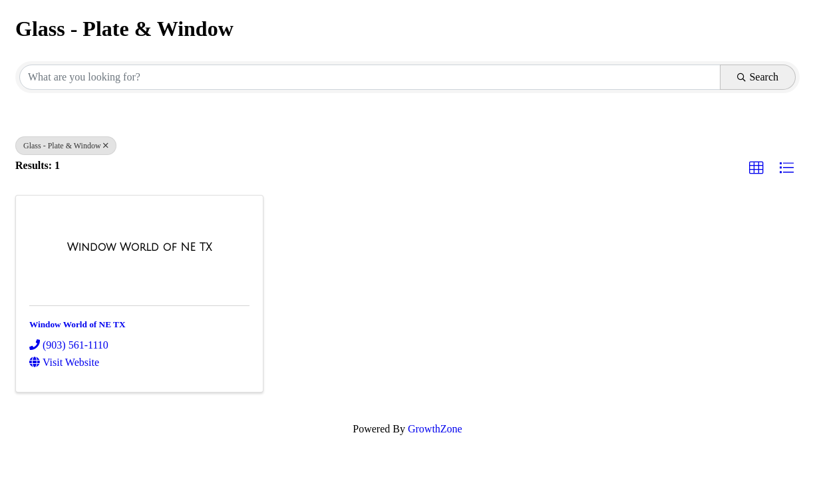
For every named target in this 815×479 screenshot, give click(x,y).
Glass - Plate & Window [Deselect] (65, 145)
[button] (756, 168)
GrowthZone (435, 428)
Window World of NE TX (77, 324)
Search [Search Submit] (757, 76)
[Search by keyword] (370, 77)
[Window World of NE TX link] (139, 247)
